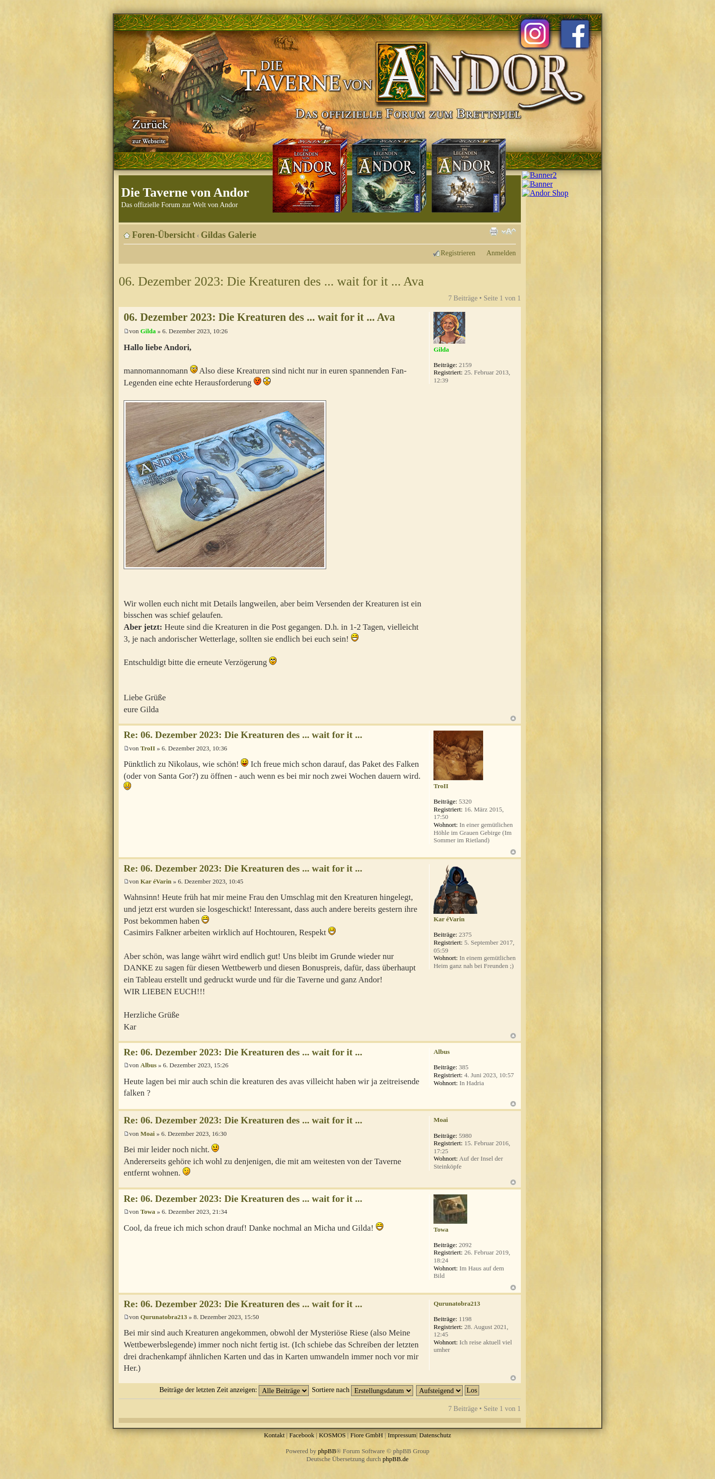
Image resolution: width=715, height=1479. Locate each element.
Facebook (301, 1435)
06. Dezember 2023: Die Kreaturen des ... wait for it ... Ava (271, 281)
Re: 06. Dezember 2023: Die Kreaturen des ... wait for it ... (243, 735)
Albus (149, 1065)
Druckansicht (493, 231)
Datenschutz (435, 1435)
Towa (148, 1211)
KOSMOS (332, 1435)
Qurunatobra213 (164, 1317)
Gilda (148, 331)
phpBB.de (396, 1459)
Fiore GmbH (366, 1435)
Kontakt (274, 1435)
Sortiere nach (362, 1390)
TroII (148, 748)
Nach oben (513, 718)
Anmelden (501, 253)
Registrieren (458, 253)
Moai (148, 1133)
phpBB (327, 1451)
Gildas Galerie (229, 235)
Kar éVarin (156, 881)
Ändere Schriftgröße (508, 231)
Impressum (402, 1435)
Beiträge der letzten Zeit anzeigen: (234, 1390)
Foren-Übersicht (163, 235)
